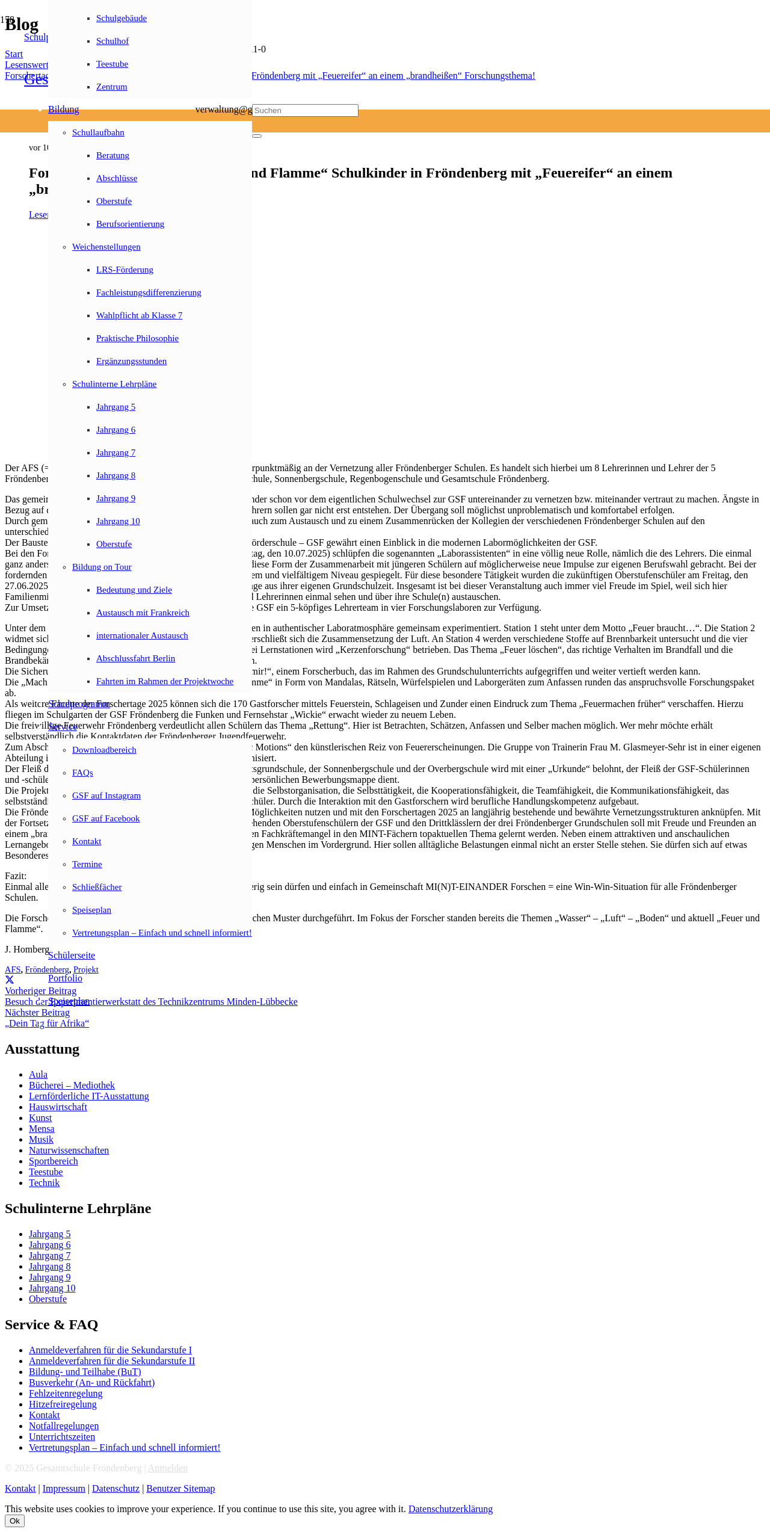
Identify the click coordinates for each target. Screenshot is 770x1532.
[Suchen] (305, 110)
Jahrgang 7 (49, 1255)
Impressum (64, 1488)
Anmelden (168, 1468)
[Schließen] (257, 136)
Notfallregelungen (64, 1426)
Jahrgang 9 (49, 1277)
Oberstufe (48, 1299)
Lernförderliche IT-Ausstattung (89, 1096)
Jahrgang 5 (49, 1234)
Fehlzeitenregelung (66, 1393)
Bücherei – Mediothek (72, 1085)
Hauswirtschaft (58, 1107)
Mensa (42, 1128)
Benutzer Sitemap (180, 1488)
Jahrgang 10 (52, 1288)
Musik (41, 1139)
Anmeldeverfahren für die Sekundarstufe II (112, 1361)
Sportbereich (53, 1161)
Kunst (40, 1118)
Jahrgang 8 (49, 1266)
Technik (44, 1183)
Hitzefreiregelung (63, 1404)
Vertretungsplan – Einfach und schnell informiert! (125, 1447)
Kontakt (44, 1415)
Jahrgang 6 (49, 1245)
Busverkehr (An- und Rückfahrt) (92, 1382)
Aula (38, 1074)
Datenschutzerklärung (450, 1509)
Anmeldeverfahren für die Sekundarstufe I (110, 1350)
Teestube (46, 1172)
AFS (12, 969)
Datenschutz (116, 1488)
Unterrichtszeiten (62, 1437)
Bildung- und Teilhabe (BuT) (85, 1372)
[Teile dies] (9, 980)
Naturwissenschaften (69, 1150)
